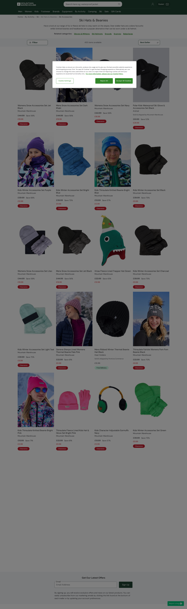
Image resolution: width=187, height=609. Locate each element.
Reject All (104, 81)
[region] (94, 74)
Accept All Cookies (123, 81)
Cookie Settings (65, 81)
